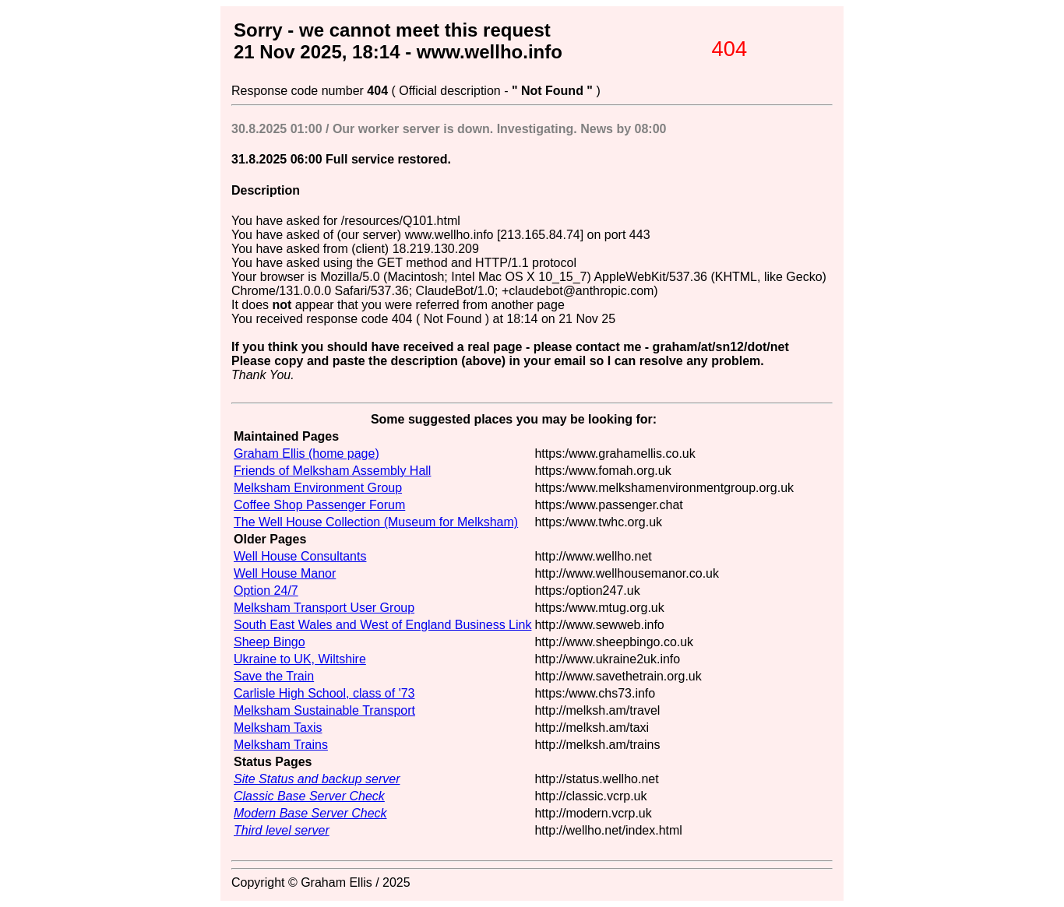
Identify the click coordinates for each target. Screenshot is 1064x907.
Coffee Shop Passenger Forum (319, 505)
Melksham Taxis (278, 727)
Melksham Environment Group (318, 487)
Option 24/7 (266, 590)
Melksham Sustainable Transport (324, 710)
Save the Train (274, 676)
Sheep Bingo (269, 642)
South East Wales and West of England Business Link (382, 624)
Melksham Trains (281, 744)
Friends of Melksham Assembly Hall (332, 470)
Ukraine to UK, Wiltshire (300, 659)
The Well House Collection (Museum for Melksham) (376, 522)
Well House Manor (285, 573)
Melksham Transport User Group (324, 607)
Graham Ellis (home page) (306, 453)
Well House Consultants (300, 556)
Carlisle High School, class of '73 (324, 693)
